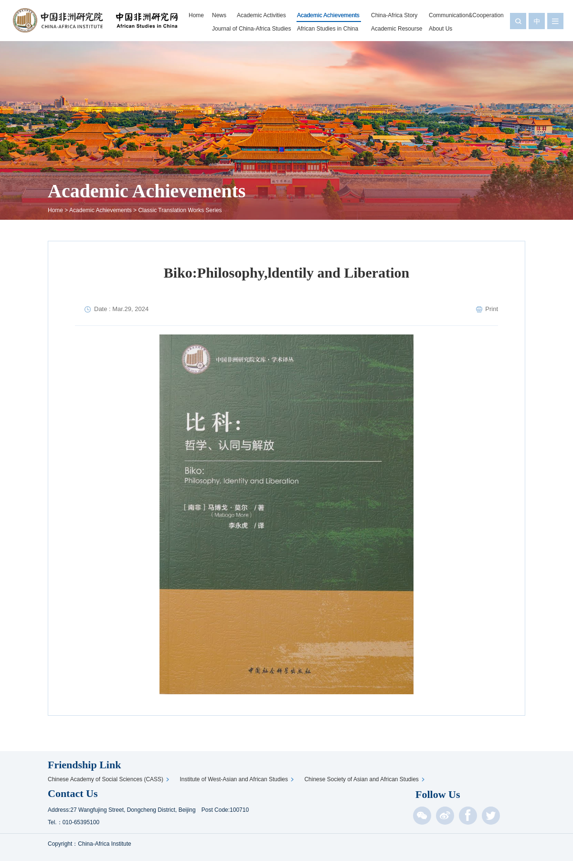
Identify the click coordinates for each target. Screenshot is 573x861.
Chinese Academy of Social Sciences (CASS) (107, 779)
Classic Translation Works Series (180, 210)
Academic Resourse (396, 28)
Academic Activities (261, 15)
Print (491, 308)
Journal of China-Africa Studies (251, 28)
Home (196, 15)
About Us (440, 28)
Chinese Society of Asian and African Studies (362, 779)
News (219, 15)
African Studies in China (327, 28)
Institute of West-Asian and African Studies (235, 779)
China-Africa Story (394, 15)
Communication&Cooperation (466, 15)
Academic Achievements (328, 15)
